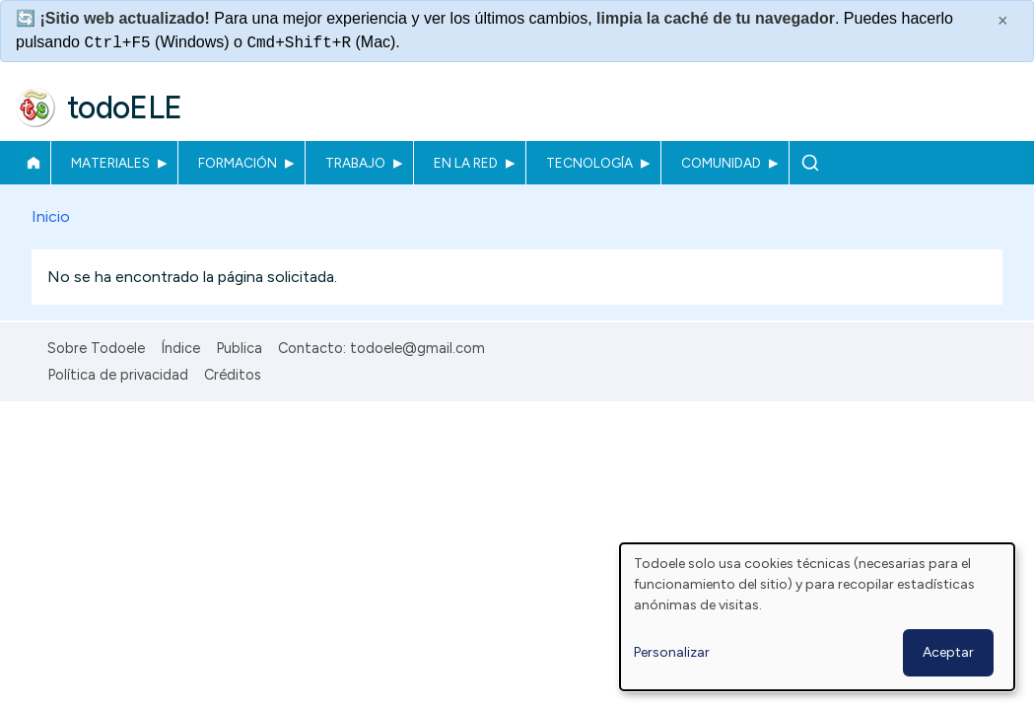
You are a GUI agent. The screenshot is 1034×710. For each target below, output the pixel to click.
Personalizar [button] (672, 652)
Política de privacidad (117, 375)
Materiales (110, 163)
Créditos (232, 375)
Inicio (33, 163)
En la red (466, 163)
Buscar (810, 163)
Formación (237, 163)
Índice (180, 348)
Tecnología (589, 163)
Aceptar (948, 652)
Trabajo (355, 163)
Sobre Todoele (96, 348)
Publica (239, 348)
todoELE (124, 107)
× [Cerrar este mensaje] (1003, 21)
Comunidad (721, 163)
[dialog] (817, 616)
